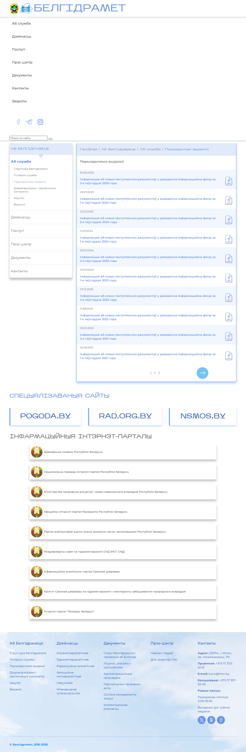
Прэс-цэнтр (22, 62)
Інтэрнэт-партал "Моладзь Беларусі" (62, 611)
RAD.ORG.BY (125, 416)
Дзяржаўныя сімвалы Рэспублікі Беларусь (67, 451)
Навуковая (65, 683)
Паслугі (18, 49)
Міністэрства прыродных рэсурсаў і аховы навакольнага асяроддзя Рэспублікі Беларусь (99, 491)
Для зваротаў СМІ (164, 659)
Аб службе (21, 23)
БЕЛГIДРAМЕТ (80, 9)
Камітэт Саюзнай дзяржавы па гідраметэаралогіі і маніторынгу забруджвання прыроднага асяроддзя (108, 591)
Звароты (19, 101)
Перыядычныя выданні (30, 181)
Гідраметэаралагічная (73, 659)
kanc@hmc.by (219, 674)
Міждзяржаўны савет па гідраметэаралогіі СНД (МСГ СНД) (78, 551)
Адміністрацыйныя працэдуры (118, 675)
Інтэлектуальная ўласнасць (116, 707)
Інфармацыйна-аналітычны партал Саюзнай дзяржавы (75, 571)
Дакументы (22, 75)
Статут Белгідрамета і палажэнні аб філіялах (120, 655)
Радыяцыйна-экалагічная (76, 666)
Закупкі (19, 198)
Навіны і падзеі (162, 653)
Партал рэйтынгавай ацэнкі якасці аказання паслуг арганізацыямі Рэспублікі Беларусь (98, 531)
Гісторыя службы (25, 175)
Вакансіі (19, 204)
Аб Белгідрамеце (30, 149)
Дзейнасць (21, 36)
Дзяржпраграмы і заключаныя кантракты (35, 190)
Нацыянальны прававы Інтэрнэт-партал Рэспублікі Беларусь (80, 471)
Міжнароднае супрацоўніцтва (68, 691)
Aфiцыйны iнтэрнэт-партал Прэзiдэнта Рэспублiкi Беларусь (79, 511)
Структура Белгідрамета (31, 168)
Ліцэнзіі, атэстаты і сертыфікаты (117, 665)
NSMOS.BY (203, 416)
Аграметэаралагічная (72, 653)
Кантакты (20, 88)
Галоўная (88, 149)
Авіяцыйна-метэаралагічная (69, 674)
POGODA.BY (45, 416)
